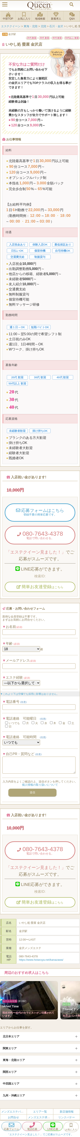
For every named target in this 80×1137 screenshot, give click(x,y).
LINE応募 (53, 1126)
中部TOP (8, 16)
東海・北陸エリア (14, 1060)
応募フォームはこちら (40, 512)
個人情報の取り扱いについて (40, 784)
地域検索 (40, 16)
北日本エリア (11, 1036)
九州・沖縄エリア (14, 1095)
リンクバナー (66, 1117)
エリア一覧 (40, 1111)
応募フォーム (11, 1126)
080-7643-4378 (40, 535)
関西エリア (10, 1071)
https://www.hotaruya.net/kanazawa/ (41, 959)
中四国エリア (11, 1083)
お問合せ (13, 1117)
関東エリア (10, 1048)
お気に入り (24, 16)
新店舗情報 (67, 1111)
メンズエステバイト (13, 1111)
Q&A (72, 16)
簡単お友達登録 (40, 586)
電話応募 (32, 1126)
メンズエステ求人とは (42, 1117)
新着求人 (56, 16)
